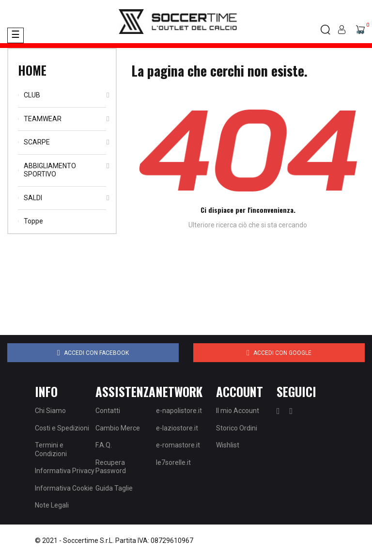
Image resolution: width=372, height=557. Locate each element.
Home (32, 70)
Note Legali (52, 505)
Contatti (107, 410)
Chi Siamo (50, 410)
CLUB (32, 95)
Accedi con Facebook (93, 353)
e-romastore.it (178, 445)
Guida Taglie (114, 488)
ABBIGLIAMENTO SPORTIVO (50, 170)
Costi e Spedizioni (62, 428)
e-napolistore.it (179, 410)
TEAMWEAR (43, 119)
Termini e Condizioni (51, 449)
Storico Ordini (236, 428)
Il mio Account (237, 410)
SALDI (33, 198)
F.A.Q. (103, 445)
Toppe (33, 221)
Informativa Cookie (64, 488)
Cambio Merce (117, 428)
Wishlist (227, 445)
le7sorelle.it (173, 462)
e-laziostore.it (177, 428)
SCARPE (37, 142)
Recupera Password (110, 467)
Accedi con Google (279, 353)
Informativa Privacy (64, 471)
